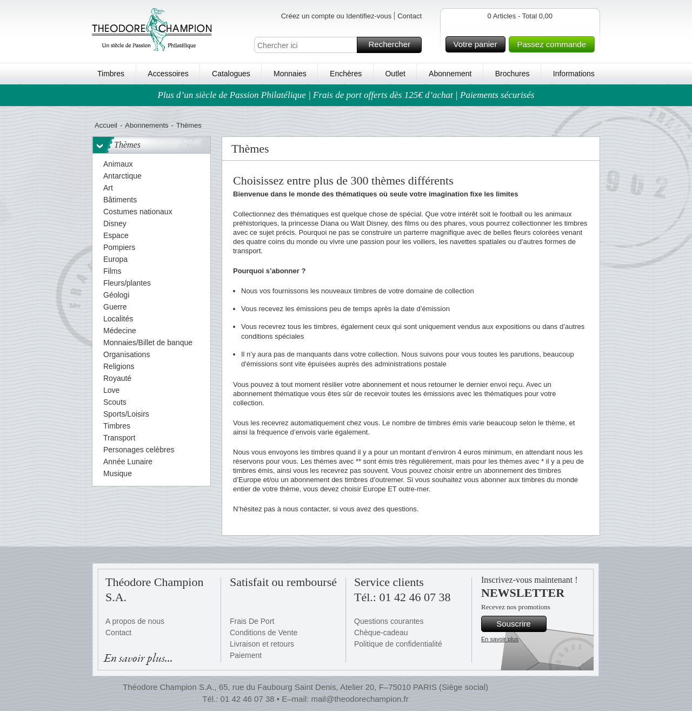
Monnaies (290, 73)
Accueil (106, 125)
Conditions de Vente (263, 632)
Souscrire (519, 624)
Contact (409, 16)
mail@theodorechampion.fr (359, 698)
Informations (574, 73)
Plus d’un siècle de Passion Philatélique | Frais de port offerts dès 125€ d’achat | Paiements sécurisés (346, 95)
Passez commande (554, 44)
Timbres (110, 73)
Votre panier (478, 44)
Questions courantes (388, 621)
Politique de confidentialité (398, 644)
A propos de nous (134, 621)
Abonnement (450, 73)
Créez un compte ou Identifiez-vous (336, 16)
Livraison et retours (262, 644)
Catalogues (231, 73)
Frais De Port (252, 621)
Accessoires (168, 73)
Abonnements (146, 125)
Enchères (346, 73)
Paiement (246, 655)
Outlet (395, 73)
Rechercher (393, 45)
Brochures (512, 73)
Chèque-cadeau (381, 632)
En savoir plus (499, 639)
